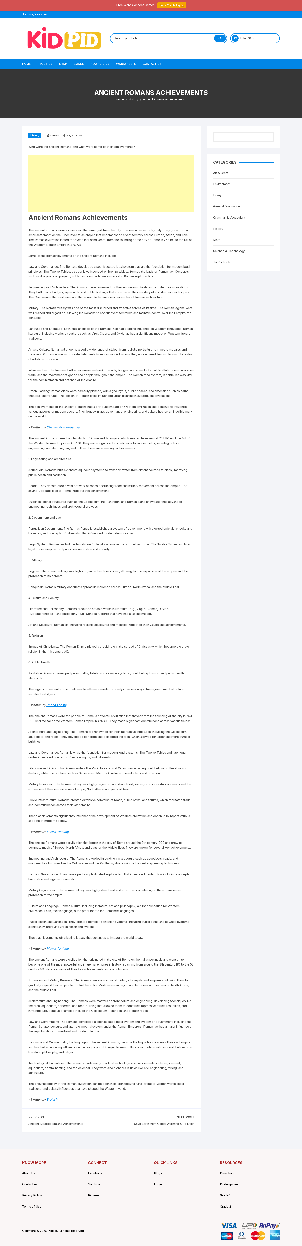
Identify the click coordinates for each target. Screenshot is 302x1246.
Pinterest (94, 1195)
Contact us (29, 1184)
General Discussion (226, 206)
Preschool (227, 1173)
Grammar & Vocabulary (229, 217)
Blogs (158, 1173)
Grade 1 (225, 1195)
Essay (217, 195)
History (34, 135)
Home (26, 63)
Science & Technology (229, 251)
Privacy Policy (32, 1195)
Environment (221, 184)
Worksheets (127, 64)
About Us (45, 63)
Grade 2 (225, 1206)
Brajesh (51, 1099)
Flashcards (101, 64)
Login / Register (34, 14)
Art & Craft (220, 173)
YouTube (94, 1184)
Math (216, 240)
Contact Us (152, 63)
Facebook (95, 1173)
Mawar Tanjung (57, 832)
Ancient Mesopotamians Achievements (55, 1124)
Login (158, 1184)
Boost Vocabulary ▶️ (172, 5)
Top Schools (222, 262)
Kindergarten (229, 1184)
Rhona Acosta (56, 705)
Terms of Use (31, 1206)
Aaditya (54, 135)
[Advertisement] (111, 183)
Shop (63, 63)
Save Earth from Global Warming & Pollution (164, 1124)
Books (80, 64)
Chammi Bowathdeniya (62, 427)
